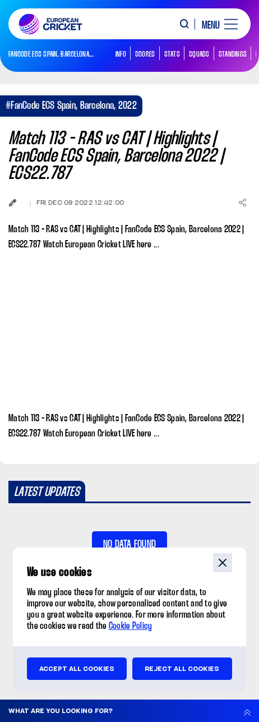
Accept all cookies (76, 668)
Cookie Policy (130, 626)
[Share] (242, 202)
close (222, 562)
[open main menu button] (215, 24)
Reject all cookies (182, 668)
